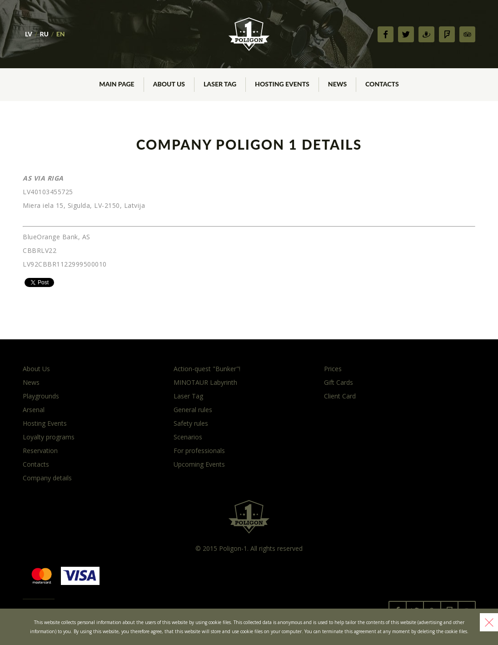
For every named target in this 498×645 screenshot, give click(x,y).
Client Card (340, 396)
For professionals (199, 450)
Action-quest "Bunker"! (207, 368)
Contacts (36, 464)
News (31, 382)
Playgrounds (41, 396)
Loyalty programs (49, 437)
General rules (193, 409)
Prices (333, 368)
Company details (47, 478)
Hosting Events (45, 423)
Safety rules (191, 423)
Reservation (40, 450)
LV (28, 34)
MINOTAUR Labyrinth (205, 382)
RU (44, 34)
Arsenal (34, 409)
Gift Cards (338, 382)
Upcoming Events (199, 464)
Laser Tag (188, 396)
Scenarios (188, 437)
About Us (36, 368)
